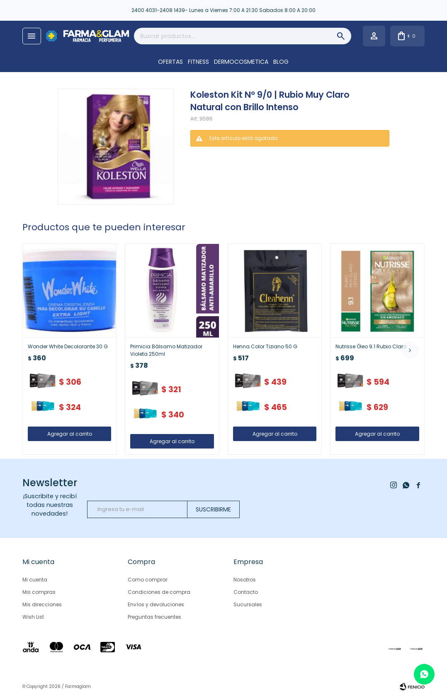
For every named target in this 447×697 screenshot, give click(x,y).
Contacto (245, 592)
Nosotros (244, 579)
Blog (281, 62)
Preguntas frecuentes (154, 616)
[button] (410, 350)
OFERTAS (170, 62)
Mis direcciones (42, 604)
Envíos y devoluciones (156, 604)
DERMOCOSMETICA (241, 62)
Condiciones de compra (159, 592)
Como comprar (148, 579)
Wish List (33, 616)
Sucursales (247, 604)
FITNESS (198, 62)
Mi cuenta (34, 579)
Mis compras (39, 592)
